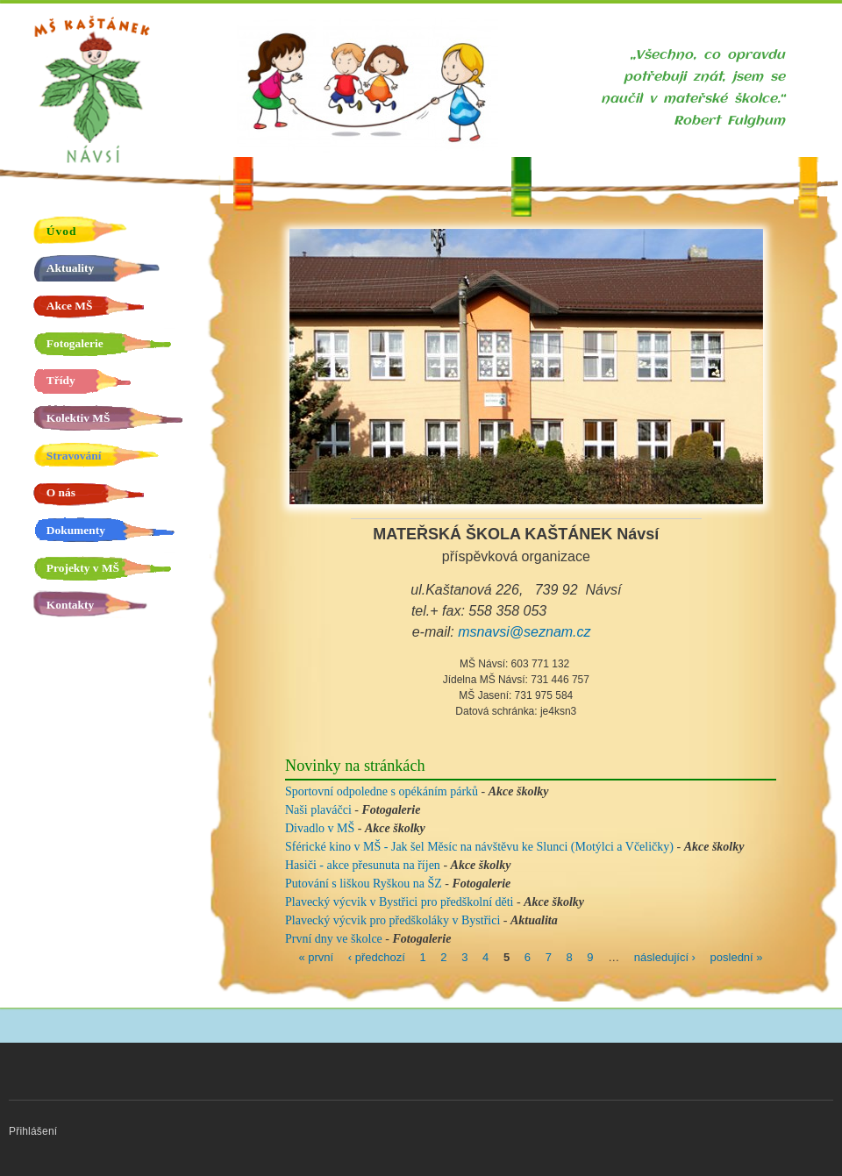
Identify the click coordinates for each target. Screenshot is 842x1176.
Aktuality (70, 267)
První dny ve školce (333, 938)
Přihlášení (33, 1131)
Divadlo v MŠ (319, 828)
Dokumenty (75, 530)
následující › (665, 956)
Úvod (61, 231)
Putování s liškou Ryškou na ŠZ (363, 883)
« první (315, 956)
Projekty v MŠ (82, 567)
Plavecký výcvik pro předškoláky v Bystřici (392, 920)
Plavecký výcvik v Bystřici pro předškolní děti (399, 902)
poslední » (736, 956)
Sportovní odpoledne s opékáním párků (381, 791)
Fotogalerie (74, 343)
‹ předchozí (376, 956)
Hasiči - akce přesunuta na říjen (362, 865)
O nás (60, 492)
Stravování (74, 455)
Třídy (60, 380)
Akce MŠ (69, 305)
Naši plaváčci (318, 809)
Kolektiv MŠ (78, 417)
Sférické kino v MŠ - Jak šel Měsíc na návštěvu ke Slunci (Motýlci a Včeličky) (479, 846)
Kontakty (70, 604)
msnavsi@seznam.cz (524, 631)
